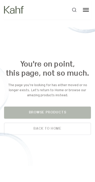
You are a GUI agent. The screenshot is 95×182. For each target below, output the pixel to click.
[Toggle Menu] (86, 10)
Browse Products (47, 113)
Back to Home (47, 129)
